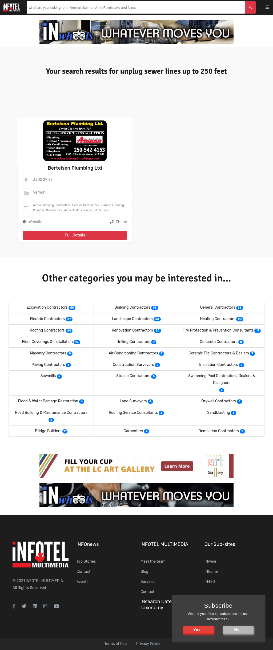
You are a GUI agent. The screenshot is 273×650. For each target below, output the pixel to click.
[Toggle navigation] (270, 8)
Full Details (75, 235)
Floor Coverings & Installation (47, 342)
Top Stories (86, 561)
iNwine (210, 561)
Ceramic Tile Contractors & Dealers (218, 353)
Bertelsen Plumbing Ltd (75, 168)
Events (83, 581)
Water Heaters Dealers (78, 210)
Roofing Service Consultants (133, 412)
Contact (83, 571)
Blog (144, 571)
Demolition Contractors (218, 431)
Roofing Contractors (47, 330)
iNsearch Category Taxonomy (161, 605)
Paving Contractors (48, 364)
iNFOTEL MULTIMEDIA (44, 581)
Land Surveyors (133, 401)
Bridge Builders (48, 431)
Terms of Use (115, 643)
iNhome (211, 571)
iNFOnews (88, 544)
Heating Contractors (85, 205)
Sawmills (48, 376)
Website (35, 222)
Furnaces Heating (112, 205)
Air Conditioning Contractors (51, 205)
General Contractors (217, 307)
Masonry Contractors (48, 353)
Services (147, 581)
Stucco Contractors (133, 376)
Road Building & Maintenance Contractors (51, 412)
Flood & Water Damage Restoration (48, 401)
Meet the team (153, 561)
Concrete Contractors (218, 342)
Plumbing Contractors (47, 210)
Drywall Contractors (218, 401)
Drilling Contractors (133, 342)
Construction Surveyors (133, 364)
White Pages (103, 210)
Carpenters (133, 431)
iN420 (209, 581)
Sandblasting (218, 412)
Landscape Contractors (132, 319)
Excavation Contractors (47, 307)
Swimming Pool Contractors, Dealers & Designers (221, 379)
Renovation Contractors (132, 330)
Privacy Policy (148, 643)
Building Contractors (132, 307)
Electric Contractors (47, 319)
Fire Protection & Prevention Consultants (218, 330)
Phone (118, 222)
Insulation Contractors (218, 364)
